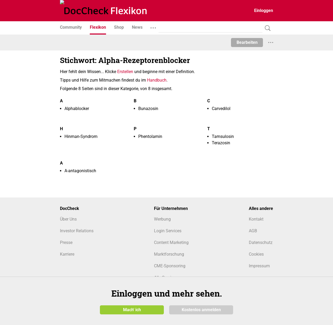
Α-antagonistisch (80, 170)
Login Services (167, 230)
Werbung (162, 219)
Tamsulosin (223, 136)
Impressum (259, 265)
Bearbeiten (247, 42)
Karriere (67, 254)
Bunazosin (148, 108)
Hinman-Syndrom (81, 136)
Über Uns (68, 219)
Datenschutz (261, 242)
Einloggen (263, 10)
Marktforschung (169, 254)
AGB (253, 230)
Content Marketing (171, 242)
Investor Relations (77, 230)
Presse (66, 242)
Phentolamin (150, 136)
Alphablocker (76, 108)
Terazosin (221, 142)
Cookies (256, 254)
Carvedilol (221, 108)
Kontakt (256, 219)
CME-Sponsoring (169, 265)
